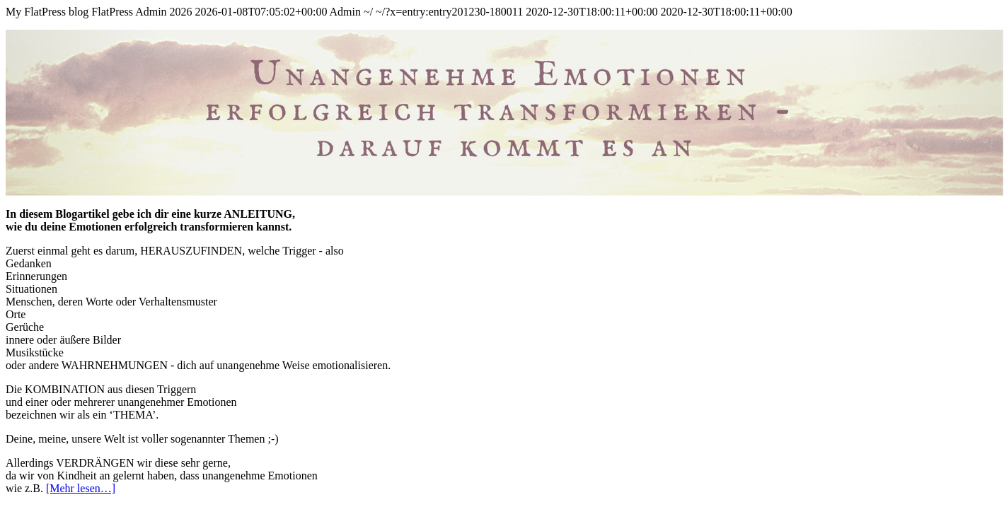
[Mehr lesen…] (80, 488)
